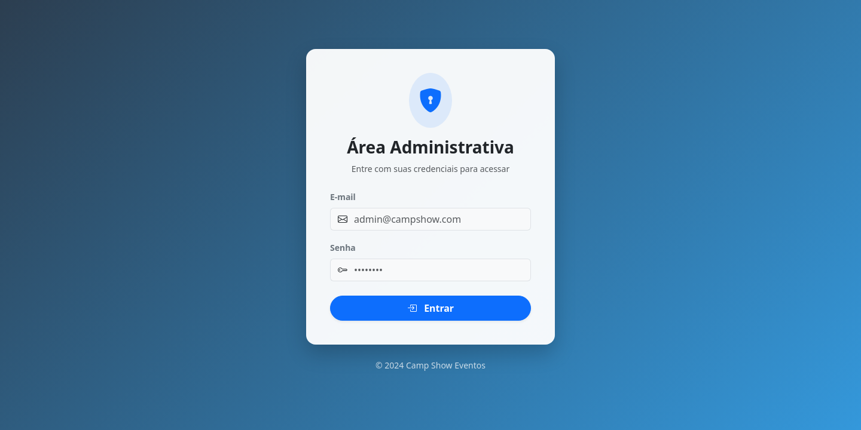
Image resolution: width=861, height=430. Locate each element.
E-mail (343, 196)
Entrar (430, 308)
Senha (343, 247)
